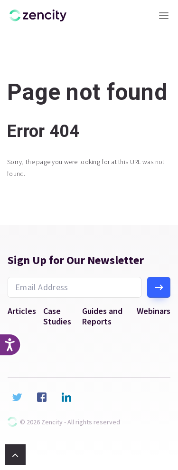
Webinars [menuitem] (153, 311)
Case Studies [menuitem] (57, 316)
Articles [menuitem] (22, 311)
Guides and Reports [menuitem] (102, 316)
